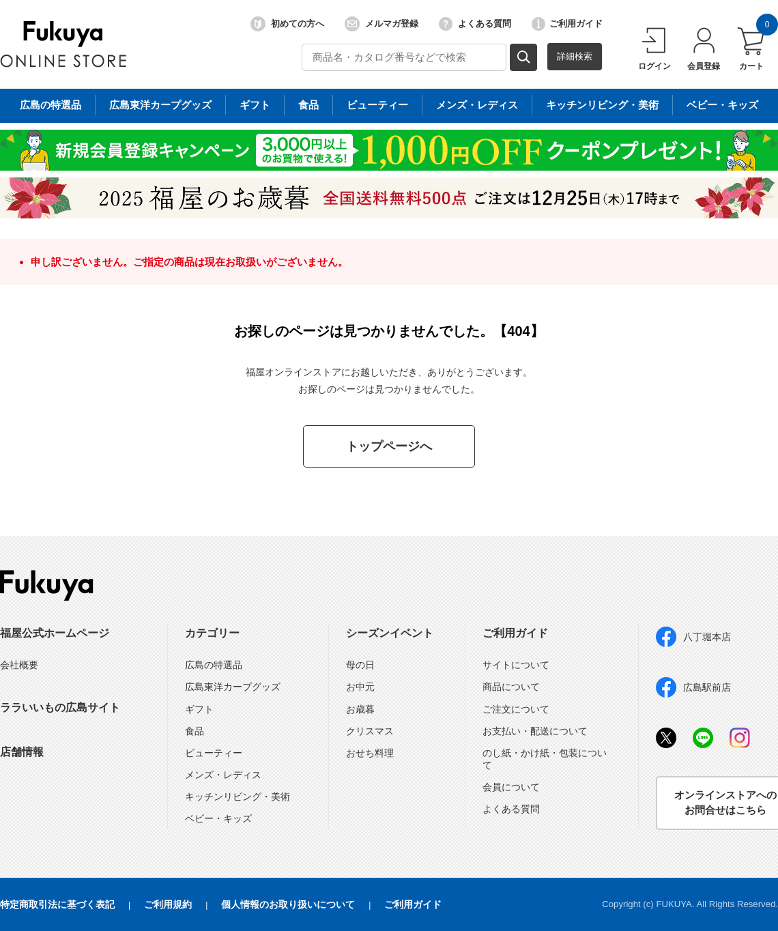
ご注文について (515, 709)
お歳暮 (360, 709)
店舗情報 (22, 752)
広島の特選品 (213, 664)
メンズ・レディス (223, 774)
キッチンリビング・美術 (237, 796)
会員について (511, 787)
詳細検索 (574, 56)
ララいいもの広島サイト (60, 707)
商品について (511, 686)
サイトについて (515, 664)
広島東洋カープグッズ (232, 686)
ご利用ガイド (567, 24)
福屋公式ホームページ (54, 633)
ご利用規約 (168, 904)
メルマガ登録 (381, 23)
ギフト (199, 709)
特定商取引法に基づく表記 (57, 904)
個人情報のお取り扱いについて (288, 904)
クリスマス (370, 731)
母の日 (360, 664)
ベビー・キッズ (218, 818)
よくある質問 (475, 24)
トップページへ (389, 446)
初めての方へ (287, 23)
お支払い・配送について (535, 731)
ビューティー (213, 752)
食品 (194, 731)
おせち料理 (370, 752)
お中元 (360, 686)
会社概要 (19, 664)
